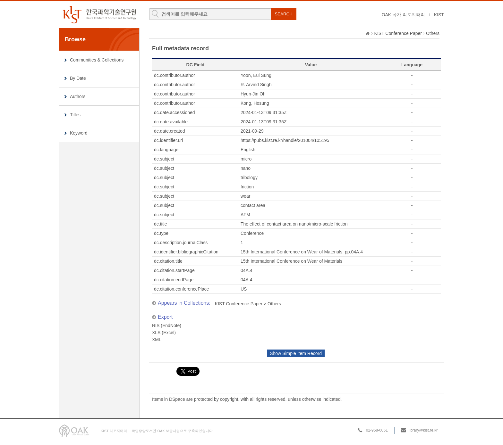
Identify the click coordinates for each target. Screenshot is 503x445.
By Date (78, 78)
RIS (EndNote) (166, 325)
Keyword (78, 133)
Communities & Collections (97, 59)
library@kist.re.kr (423, 430)
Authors (77, 96)
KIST (439, 14)
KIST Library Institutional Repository (99, 14)
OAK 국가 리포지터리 (403, 14)
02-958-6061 (377, 430)
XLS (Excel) (164, 332)
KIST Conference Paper (398, 33)
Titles (75, 114)
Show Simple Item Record (296, 353)
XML (156, 339)
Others (432, 33)
